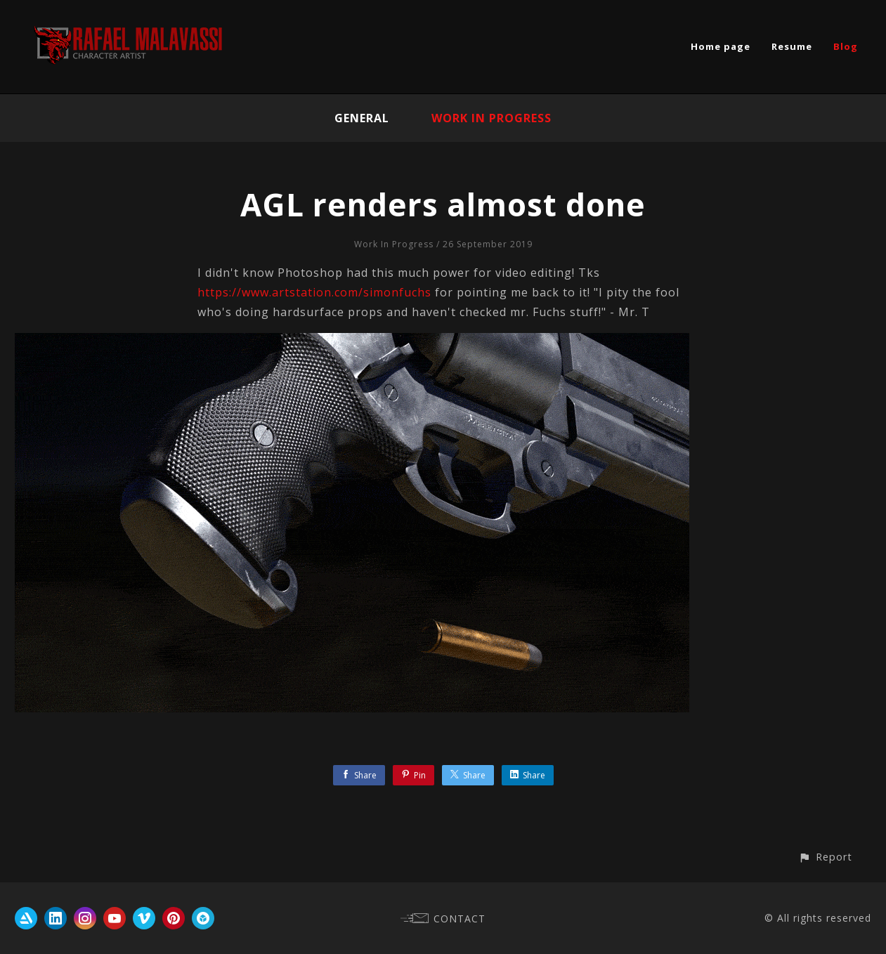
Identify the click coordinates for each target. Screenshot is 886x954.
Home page (720, 46)
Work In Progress (491, 118)
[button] (825, 856)
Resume (791, 46)
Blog (845, 46)
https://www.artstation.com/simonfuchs (314, 292)
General (361, 118)
